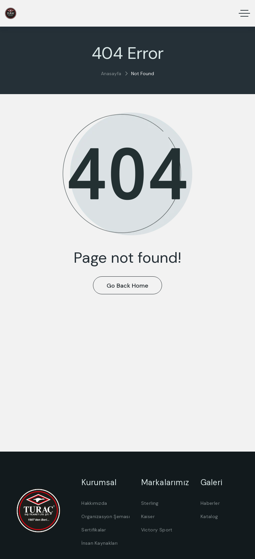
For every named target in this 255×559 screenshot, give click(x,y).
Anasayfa (111, 73)
